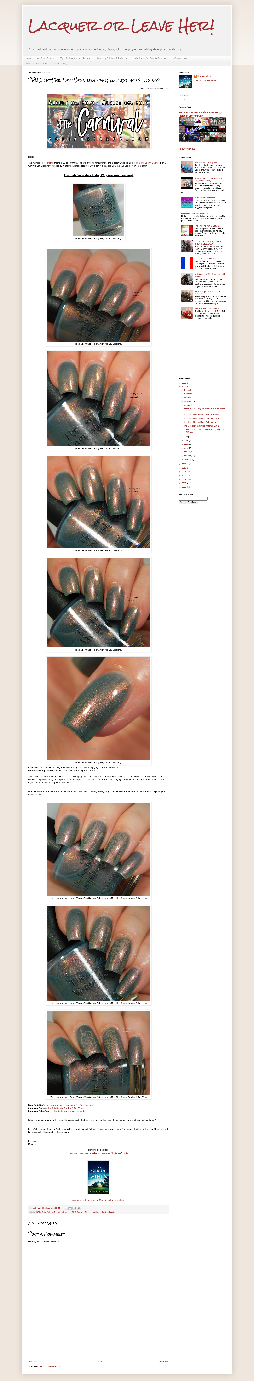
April (186, 448)
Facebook (73, 1153)
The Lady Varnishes (150, 163)
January (188, 459)
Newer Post (34, 1362)
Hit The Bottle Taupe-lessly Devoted (67, 1111)
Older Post (163, 1362)
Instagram (105, 1153)
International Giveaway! (205, 198)
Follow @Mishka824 (187, 149)
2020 (184, 383)
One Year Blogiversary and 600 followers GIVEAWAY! (208, 242)
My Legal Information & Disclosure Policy (46, 63)
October (188, 397)
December (189, 390)
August (187, 405)
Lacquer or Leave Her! (121, 25)
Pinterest (116, 1153)
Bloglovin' (94, 1153)
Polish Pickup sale (100, 1129)
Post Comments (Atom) (50, 1366)
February (188, 456)
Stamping (80, 1212)
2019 (184, 386)
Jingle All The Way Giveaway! (207, 226)
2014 (184, 479)
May (186, 444)
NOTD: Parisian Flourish (205, 258)
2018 (184, 464)
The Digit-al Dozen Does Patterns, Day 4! (201, 418)
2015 (184, 475)
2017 (184, 468)
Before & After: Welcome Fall (207, 308)
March (187, 452)
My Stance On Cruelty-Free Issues (152, 58)
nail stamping (66, 1212)
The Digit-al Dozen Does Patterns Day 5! (201, 414)
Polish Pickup (47, 163)
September (189, 401)
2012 (184, 487)
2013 (184, 483)
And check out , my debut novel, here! (98, 1200)
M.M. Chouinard (204, 76)
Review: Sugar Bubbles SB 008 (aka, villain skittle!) (208, 179)
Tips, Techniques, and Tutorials (75, 58)
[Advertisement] (98, 1336)
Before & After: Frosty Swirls (207, 162)
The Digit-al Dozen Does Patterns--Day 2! (201, 422)
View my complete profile (205, 80)
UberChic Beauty (108, 1212)
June (186, 440)
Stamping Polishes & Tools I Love (113, 58)
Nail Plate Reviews (45, 58)
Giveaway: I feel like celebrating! (195, 213)
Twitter (125, 1153)
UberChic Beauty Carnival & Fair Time (65, 1108)
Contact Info (180, 58)
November (189, 394)
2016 (184, 472)
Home (29, 58)
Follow (182, 100)
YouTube (84, 1153)
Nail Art (57, 1212)
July (186, 437)
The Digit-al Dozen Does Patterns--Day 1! (201, 426)
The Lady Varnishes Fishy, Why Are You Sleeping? (69, 1105)
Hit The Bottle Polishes (44, 1212)
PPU (74, 1212)
